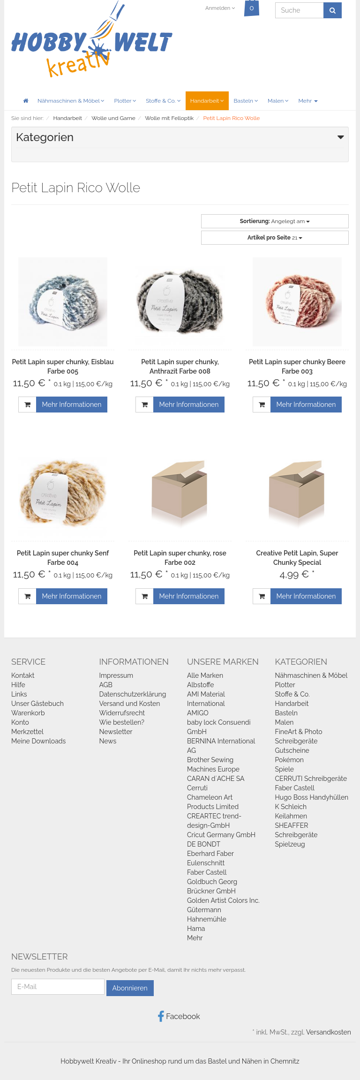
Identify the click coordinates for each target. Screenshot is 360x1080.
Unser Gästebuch (37, 703)
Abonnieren (130, 988)
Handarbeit (207, 101)
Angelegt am (275, 221)
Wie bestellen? (121, 722)
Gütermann (204, 910)
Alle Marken (205, 675)
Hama (196, 928)
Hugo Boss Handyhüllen (312, 797)
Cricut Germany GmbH (221, 835)
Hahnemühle (206, 919)
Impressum (116, 675)
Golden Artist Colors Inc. (223, 900)
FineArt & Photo (298, 731)
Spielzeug (290, 844)
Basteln (245, 101)
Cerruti (197, 788)
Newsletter (116, 731)
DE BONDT (203, 844)
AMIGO (198, 713)
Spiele (284, 769)
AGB (105, 685)
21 (275, 237)
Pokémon (289, 760)
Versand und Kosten (129, 703)
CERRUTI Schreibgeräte (311, 778)
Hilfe (18, 685)
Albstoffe (200, 685)
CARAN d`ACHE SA (216, 778)
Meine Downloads (38, 741)
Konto (20, 722)
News (108, 741)
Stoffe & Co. (163, 101)
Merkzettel (27, 731)
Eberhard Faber (210, 853)
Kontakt (22, 675)
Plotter (125, 101)
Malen (278, 101)
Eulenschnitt (206, 863)
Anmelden (220, 8)
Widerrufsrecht (122, 713)
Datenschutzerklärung (132, 694)
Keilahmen (291, 816)
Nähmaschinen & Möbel (71, 101)
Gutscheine (292, 750)
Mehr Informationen (72, 404)
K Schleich (291, 806)
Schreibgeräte (296, 741)
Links (19, 694)
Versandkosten (328, 1032)
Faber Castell (206, 872)
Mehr (307, 101)
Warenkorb (28, 713)
